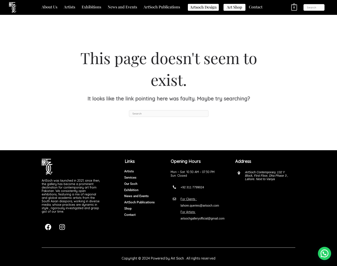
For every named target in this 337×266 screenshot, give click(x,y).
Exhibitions (91, 6)
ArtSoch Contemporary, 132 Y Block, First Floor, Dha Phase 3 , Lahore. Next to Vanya (266, 175)
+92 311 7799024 (192, 187)
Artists (69, 6)
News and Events (122, 6)
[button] (49, 7)
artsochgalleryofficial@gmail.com (203, 218)
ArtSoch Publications (162, 6)
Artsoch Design (203, 7)
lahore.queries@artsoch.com (200, 205)
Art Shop (234, 7)
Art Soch (177, 258)
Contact (255, 6)
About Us (49, 6)
